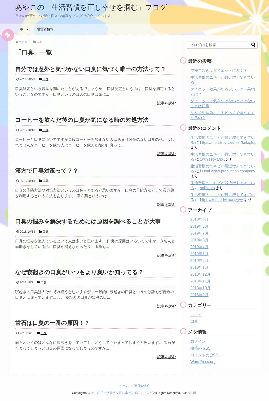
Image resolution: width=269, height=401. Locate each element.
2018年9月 (199, 295)
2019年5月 (199, 240)
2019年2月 (199, 261)
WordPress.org (203, 362)
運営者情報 (45, 29)
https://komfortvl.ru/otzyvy (221, 200)
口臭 (194, 322)
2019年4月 (199, 247)
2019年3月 (199, 254)
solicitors (207, 188)
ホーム (25, 29)
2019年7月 (199, 233)
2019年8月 (199, 226)
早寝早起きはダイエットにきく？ (218, 70)
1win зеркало (211, 159)
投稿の (200, 348)
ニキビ (196, 315)
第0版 (192, 393)
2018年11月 (200, 281)
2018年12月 (200, 274)
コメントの (204, 355)
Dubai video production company (227, 171)
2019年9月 (199, 220)
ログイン (198, 341)
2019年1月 (199, 267)
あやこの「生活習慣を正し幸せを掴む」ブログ (91, 7)
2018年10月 (200, 288)
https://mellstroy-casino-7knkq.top (228, 143)
